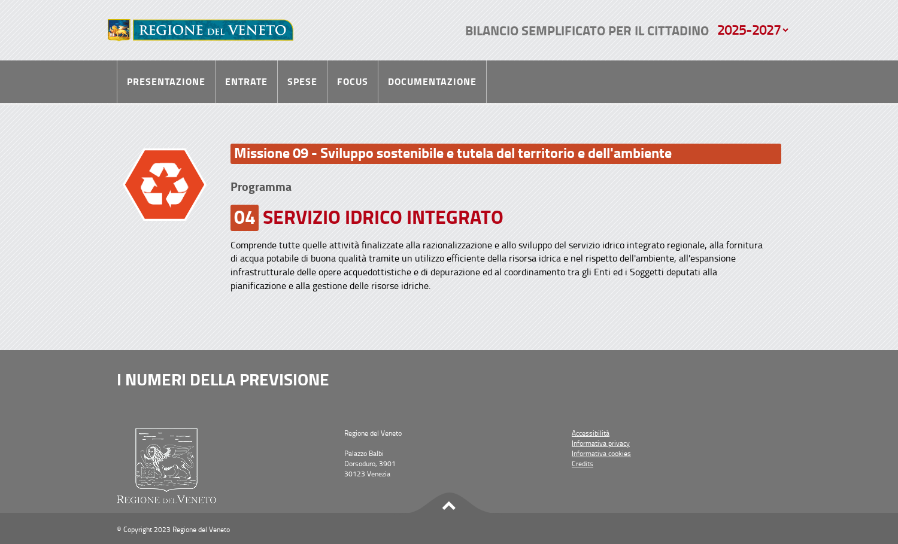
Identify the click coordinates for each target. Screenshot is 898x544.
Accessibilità (590, 433)
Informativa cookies (601, 453)
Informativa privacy (601, 443)
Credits (582, 463)
